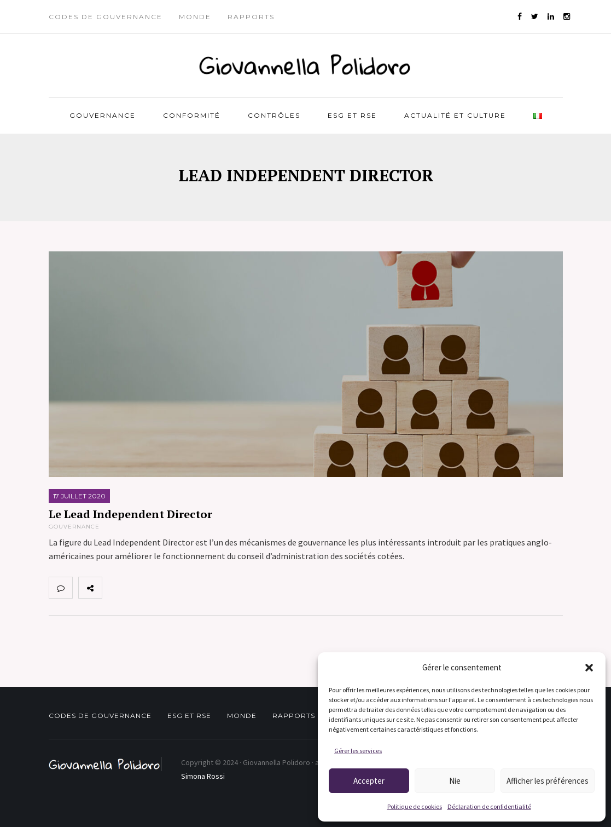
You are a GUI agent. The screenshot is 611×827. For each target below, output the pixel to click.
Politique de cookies (414, 806)
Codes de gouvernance (105, 17)
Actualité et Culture (455, 115)
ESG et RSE (352, 115)
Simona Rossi (203, 776)
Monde (195, 17)
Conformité (191, 115)
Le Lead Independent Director (130, 514)
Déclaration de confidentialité (489, 806)
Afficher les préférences (548, 781)
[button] (589, 667)
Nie (455, 781)
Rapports (251, 17)
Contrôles (274, 115)
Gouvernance (102, 115)
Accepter (369, 781)
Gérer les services (358, 750)
